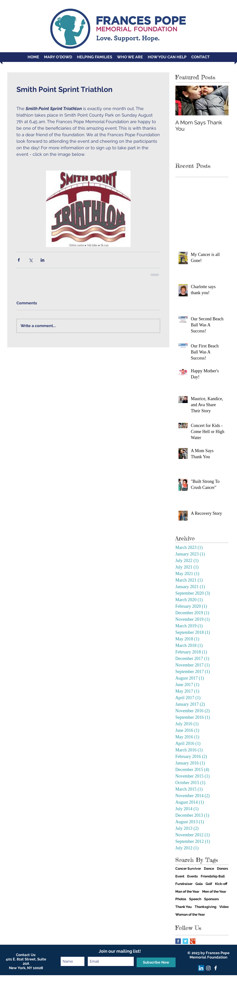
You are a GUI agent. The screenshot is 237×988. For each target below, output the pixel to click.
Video (224, 907)
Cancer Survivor (188, 868)
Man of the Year (187, 891)
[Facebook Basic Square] (178, 941)
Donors (222, 868)
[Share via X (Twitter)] (30, 260)
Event (179, 876)
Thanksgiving (205, 907)
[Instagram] (208, 968)
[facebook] (216, 968)
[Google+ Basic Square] (192, 941)
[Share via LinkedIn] (42, 260)
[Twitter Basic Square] (185, 941)
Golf (209, 884)
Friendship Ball (213, 876)
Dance (209, 868)
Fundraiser (184, 884)
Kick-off (221, 884)
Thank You (183, 907)
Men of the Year (214, 891)
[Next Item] (221, 100)
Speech (195, 899)
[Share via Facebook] (18, 260)
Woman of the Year (190, 914)
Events (192, 876)
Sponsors (211, 899)
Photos (180, 899)
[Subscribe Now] (156, 962)
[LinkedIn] (201, 968)
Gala (199, 884)
